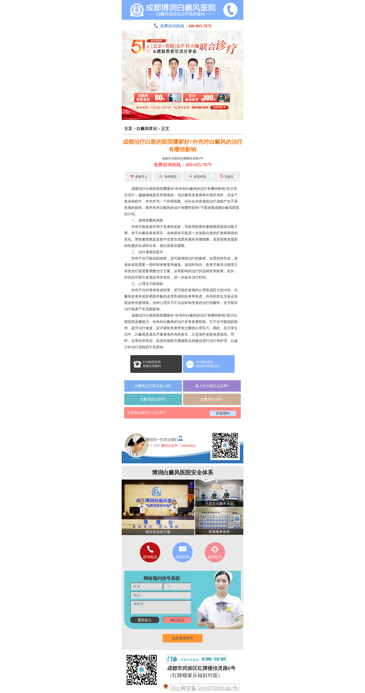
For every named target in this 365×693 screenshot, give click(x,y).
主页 (128, 128)
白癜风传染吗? (211, 399)
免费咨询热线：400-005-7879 (182, 164)
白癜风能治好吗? (153, 399)
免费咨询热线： (182, 26)
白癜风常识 (147, 128)
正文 (165, 128)
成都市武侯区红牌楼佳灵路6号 (182, 158)
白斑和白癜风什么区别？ (146, 413)
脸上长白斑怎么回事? (212, 386)
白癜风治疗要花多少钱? (153, 386)
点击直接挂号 (182, 638)
